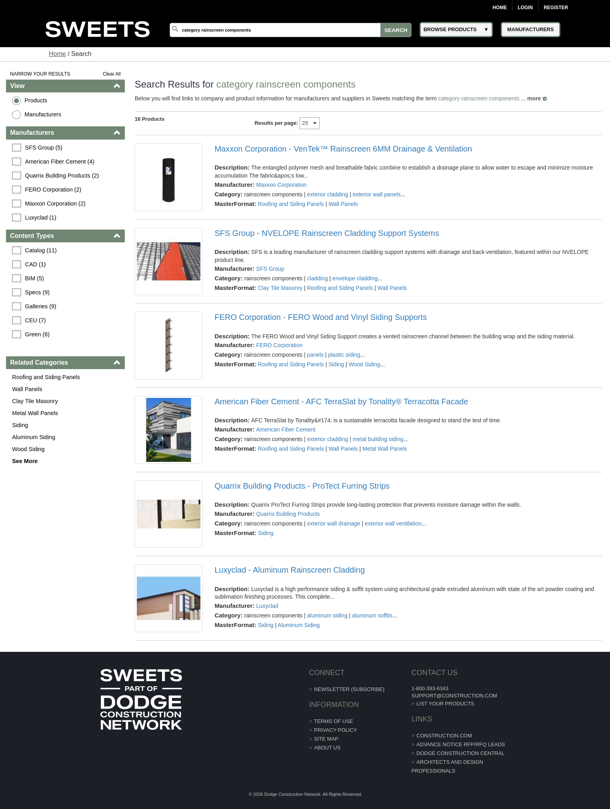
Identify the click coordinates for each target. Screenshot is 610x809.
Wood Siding (28, 449)
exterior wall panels (377, 194)
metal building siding (378, 439)
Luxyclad (267, 606)
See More (25, 461)
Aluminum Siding (33, 437)
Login (525, 7)
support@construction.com (454, 696)
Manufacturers (42, 114)
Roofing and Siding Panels (46, 377)
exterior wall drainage (333, 523)
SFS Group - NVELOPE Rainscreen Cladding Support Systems (326, 233)
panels (315, 355)
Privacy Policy (335, 730)
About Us (327, 748)
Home (499, 7)
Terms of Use (333, 721)
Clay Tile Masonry (35, 401)
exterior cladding (327, 194)
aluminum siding (327, 615)
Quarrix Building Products (288, 514)
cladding (317, 278)
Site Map (326, 739)
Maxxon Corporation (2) (55, 203)
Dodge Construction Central (460, 753)
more (534, 98)
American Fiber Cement (286, 429)
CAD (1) (35, 264)
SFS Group (270, 269)
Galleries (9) (40, 306)
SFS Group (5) (44, 147)
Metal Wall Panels (35, 413)
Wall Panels (27, 389)
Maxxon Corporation (281, 185)
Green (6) (37, 334)
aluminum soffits (372, 615)
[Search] (291, 30)
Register (556, 7)
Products (35, 100)
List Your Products (445, 704)
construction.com (444, 736)
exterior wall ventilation (393, 523)
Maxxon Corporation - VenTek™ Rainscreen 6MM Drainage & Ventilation (343, 148)
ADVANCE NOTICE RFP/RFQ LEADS (460, 744)
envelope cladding (355, 278)
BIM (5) (34, 278)
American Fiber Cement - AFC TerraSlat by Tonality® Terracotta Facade (341, 401)
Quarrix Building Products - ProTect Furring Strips (302, 485)
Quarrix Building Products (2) (62, 175)
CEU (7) (35, 320)
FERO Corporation (279, 345)
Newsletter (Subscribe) (349, 689)
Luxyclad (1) (40, 217)
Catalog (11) (41, 250)
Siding (20, 425)
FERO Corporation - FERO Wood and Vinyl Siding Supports (320, 317)
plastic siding (344, 355)
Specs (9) (37, 292)
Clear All (112, 74)
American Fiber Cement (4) (60, 161)
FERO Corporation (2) (53, 189)
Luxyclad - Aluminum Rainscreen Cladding (289, 569)
